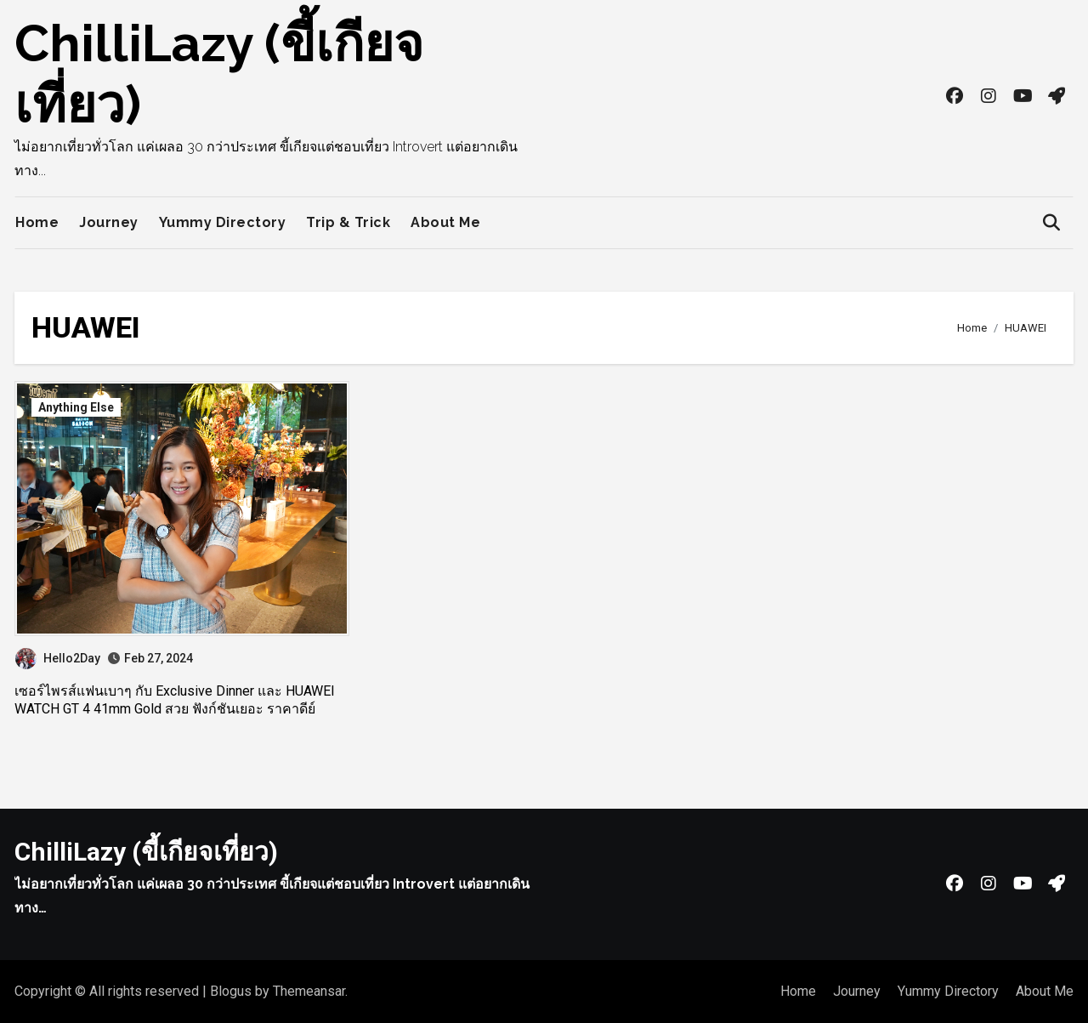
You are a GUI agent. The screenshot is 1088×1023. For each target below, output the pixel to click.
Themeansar (309, 991)
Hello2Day (57, 658)
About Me (445, 222)
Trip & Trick (348, 222)
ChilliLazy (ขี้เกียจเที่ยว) (146, 852)
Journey (109, 222)
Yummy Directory (222, 222)
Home (37, 222)
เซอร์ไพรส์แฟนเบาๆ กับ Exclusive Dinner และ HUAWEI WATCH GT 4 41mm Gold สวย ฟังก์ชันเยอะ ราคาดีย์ (174, 700)
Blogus (231, 991)
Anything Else (76, 407)
